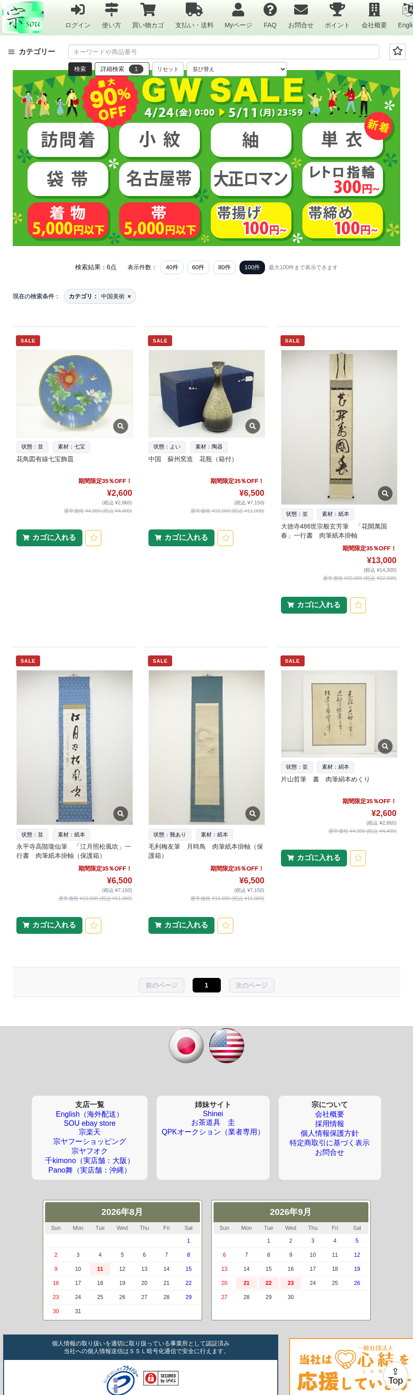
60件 (198, 267)
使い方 (111, 15)
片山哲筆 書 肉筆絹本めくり (325, 779)
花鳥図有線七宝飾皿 (45, 459)
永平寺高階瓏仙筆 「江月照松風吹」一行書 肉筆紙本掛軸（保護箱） (73, 851)
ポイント (337, 15)
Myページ (238, 15)
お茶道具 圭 (213, 1122)
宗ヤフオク (89, 1151)
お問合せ (301, 15)
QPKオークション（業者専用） (213, 1132)
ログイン (78, 15)
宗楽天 (90, 1132)
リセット (168, 69)
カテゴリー (31, 51)
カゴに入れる (54, 537)
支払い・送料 (194, 15)
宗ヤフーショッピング (89, 1141)
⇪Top (395, 1375)
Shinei (213, 1114)
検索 (80, 68)
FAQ (270, 15)
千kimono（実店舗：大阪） (89, 1160)
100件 (252, 267)
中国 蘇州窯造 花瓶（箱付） (193, 459)
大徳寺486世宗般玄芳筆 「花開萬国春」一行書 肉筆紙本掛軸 (334, 531)
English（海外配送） (89, 1114)
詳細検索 (122, 69)
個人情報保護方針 (330, 1133)
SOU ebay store (90, 1123)
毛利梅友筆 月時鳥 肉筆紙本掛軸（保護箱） (205, 851)
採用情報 (329, 1124)
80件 (224, 267)
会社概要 (374, 15)
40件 (172, 267)
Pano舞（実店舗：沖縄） (89, 1170)
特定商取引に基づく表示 (330, 1143)
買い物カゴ (148, 15)
